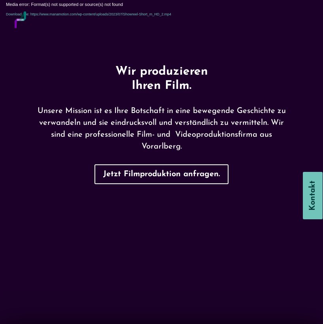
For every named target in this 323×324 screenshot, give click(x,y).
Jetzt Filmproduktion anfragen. (161, 174)
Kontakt (313, 196)
